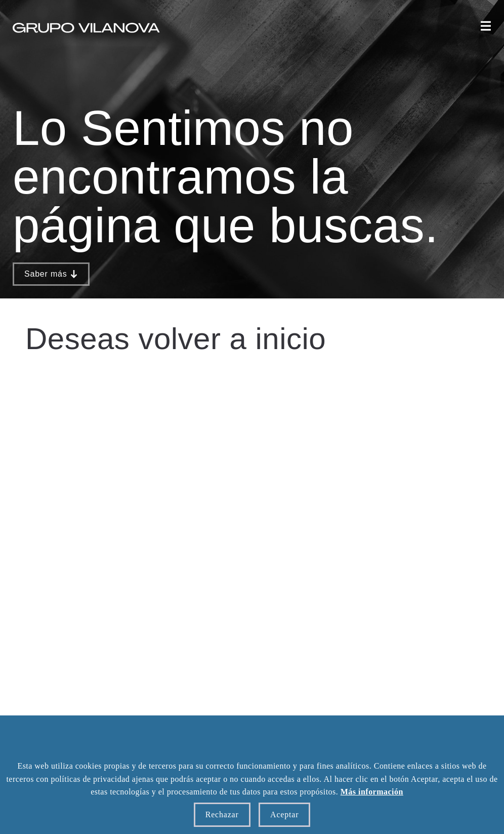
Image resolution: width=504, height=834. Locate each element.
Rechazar (222, 814)
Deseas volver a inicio (175, 339)
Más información (372, 791)
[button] (485, 26)
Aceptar (284, 814)
